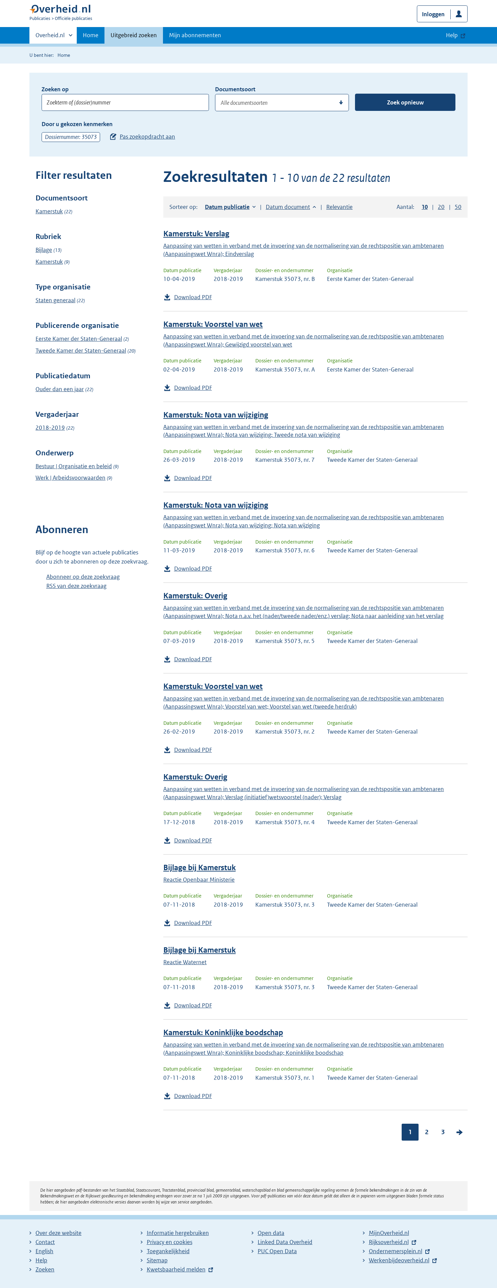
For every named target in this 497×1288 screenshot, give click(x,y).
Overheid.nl (50, 37)
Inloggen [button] (433, 14)
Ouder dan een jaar (60, 389)
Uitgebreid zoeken (134, 35)
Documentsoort (235, 89)
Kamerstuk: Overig (195, 595)
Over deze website (58, 1233)
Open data (271, 1233)
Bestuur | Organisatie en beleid (74, 466)
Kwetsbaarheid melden (176, 1269)
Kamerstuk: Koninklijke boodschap (223, 1032)
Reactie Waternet (185, 962)
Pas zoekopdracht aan (147, 136)
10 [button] (425, 207)
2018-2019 (50, 427)
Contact (45, 1242)
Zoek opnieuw (405, 102)
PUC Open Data (277, 1251)
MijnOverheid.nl (389, 1233)
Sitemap (157, 1260)
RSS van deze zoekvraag (76, 586)
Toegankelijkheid (168, 1251)
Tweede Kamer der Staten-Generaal (81, 350)
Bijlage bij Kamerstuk (199, 867)
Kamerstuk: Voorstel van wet (213, 324)
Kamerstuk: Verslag (196, 233)
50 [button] (458, 207)
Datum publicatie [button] (227, 207)
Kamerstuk (49, 211)
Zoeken (45, 1269)
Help (41, 1260)
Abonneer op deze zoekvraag (83, 576)
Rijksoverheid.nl (389, 1242)
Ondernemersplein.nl (395, 1251)
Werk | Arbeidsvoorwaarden (70, 477)
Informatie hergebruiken (178, 1233)
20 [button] (441, 207)
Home (90, 35)
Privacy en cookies (169, 1242)
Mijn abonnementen (195, 35)
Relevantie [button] (339, 207)
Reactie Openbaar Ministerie (199, 879)
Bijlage (44, 250)
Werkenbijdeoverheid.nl (399, 1260)
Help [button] (452, 35)
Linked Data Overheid (285, 1242)
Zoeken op (55, 89)
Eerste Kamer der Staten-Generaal (79, 338)
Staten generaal (55, 300)
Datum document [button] (288, 207)
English (44, 1251)
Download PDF (193, 297)
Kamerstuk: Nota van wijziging (215, 415)
